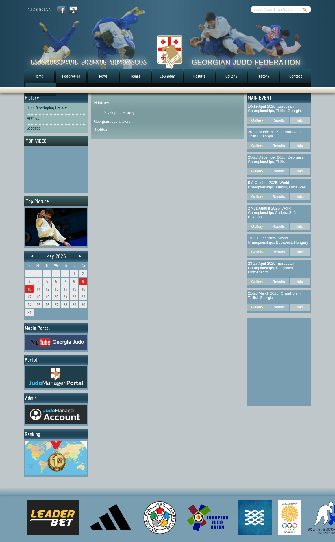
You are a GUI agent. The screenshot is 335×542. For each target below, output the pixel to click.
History (264, 76)
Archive (33, 118)
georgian (39, 9)
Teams (135, 76)
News (103, 76)
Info (300, 120)
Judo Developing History (47, 108)
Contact (295, 76)
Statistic (33, 128)
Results (199, 76)
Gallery (231, 76)
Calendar (167, 76)
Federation (71, 76)
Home (39, 76)
